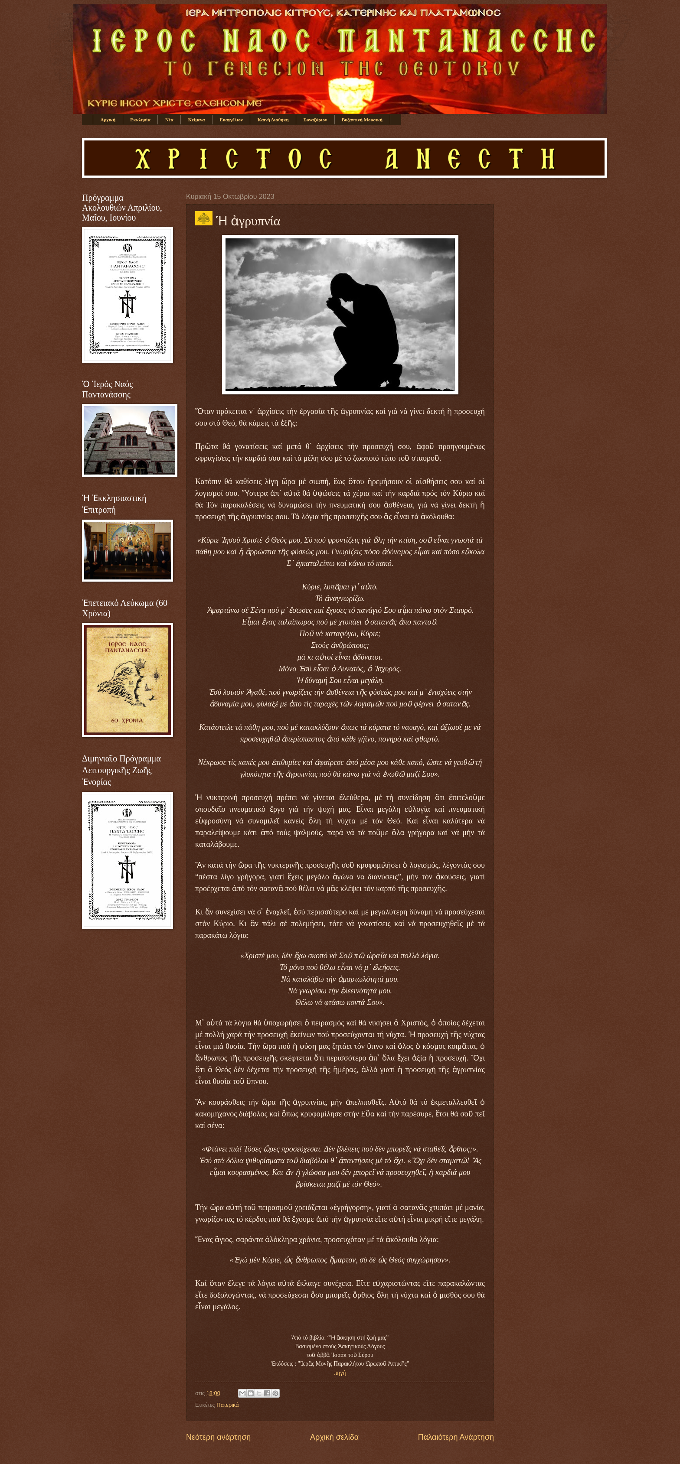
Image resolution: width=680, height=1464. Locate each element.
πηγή (340, 1373)
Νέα (169, 119)
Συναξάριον (315, 119)
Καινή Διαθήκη (273, 119)
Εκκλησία (140, 119)
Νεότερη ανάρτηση (218, 1437)
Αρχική (108, 119)
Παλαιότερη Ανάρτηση (456, 1437)
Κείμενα (196, 119)
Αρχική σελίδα (334, 1437)
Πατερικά (227, 1405)
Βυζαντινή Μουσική (362, 119)
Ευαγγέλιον (230, 119)
